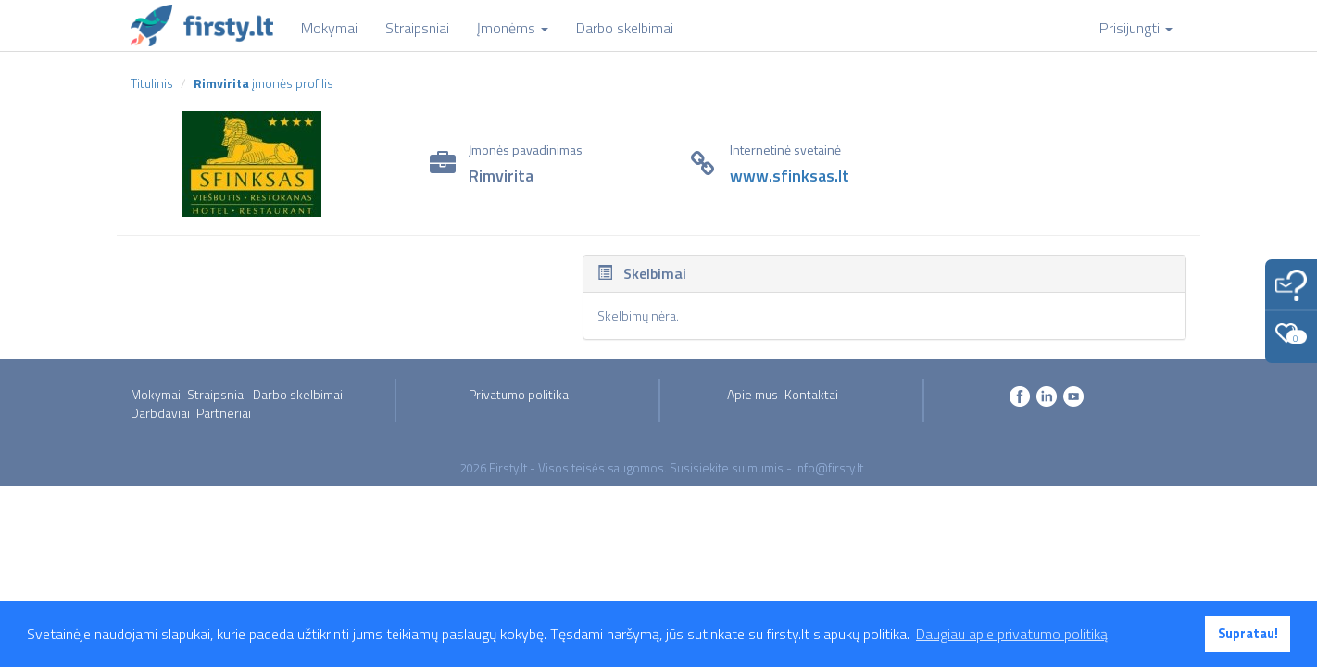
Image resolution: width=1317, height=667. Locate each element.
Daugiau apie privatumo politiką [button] (1012, 634)
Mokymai (156, 394)
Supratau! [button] (1248, 633)
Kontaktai (811, 394)
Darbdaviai (160, 412)
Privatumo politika (519, 394)
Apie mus (752, 394)
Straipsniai (216, 394)
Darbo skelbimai (298, 394)
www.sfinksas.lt (789, 175)
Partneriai (223, 412)
